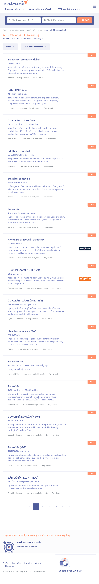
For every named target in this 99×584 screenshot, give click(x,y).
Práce (5, 30)
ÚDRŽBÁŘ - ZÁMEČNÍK (22, 120)
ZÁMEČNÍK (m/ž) (18, 90)
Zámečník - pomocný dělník (24, 59)
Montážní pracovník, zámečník (26, 239)
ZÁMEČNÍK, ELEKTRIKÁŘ (23, 478)
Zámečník (13, 209)
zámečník (37, 30)
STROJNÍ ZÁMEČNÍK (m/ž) (24, 270)
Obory (38, 563)
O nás (5, 563)
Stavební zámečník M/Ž (22, 331)
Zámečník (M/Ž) (17, 447)
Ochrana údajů (39, 571)
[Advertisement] (49, 520)
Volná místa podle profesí (20, 30)
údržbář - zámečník (19, 151)
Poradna (28, 563)
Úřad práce (16, 563)
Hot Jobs (9, 566)
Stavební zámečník (19, 178)
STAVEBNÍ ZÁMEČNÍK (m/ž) (24, 417)
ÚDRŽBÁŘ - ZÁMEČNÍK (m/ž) (25, 300)
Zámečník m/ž (16, 361)
